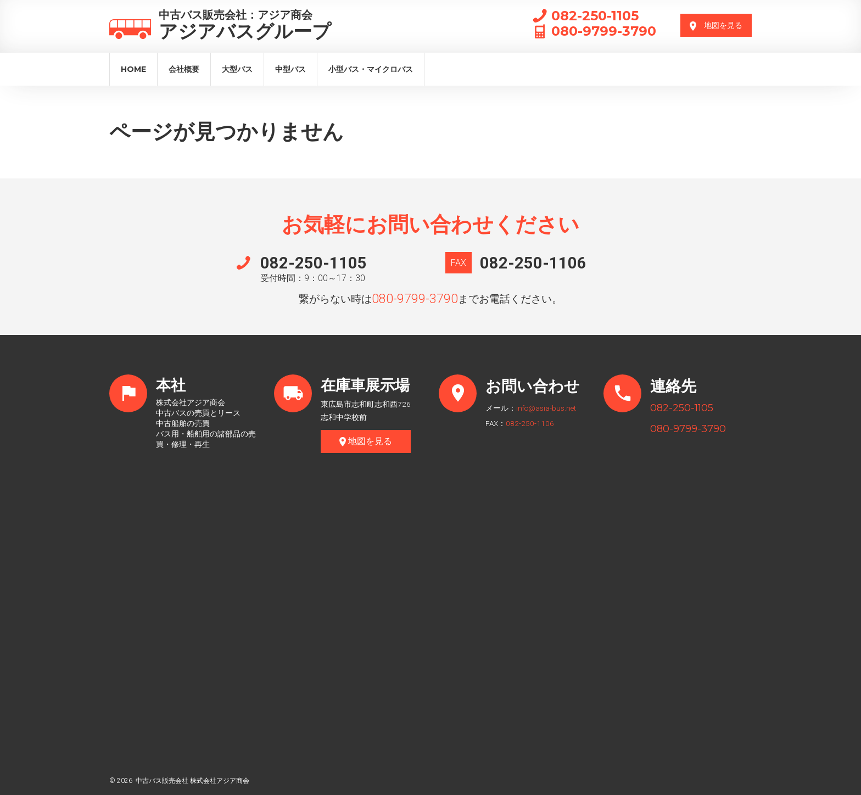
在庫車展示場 (367, 386)
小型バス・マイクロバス (370, 69)
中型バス (290, 69)
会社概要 (184, 69)
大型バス (237, 69)
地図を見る (716, 26)
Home (133, 69)
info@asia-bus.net (546, 408)
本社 (171, 386)
